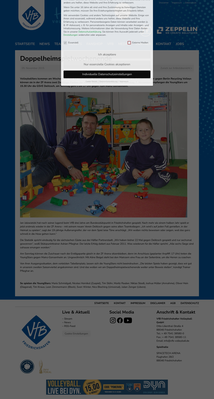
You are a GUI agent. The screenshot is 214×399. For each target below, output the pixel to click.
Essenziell (71, 25)
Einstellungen (71, 17)
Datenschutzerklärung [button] (108, 64)
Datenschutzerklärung (89, 14)
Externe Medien (138, 25)
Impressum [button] (124, 64)
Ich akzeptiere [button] (107, 37)
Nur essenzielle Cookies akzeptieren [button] (107, 47)
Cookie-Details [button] (92, 64)
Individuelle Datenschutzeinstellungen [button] (107, 57)
